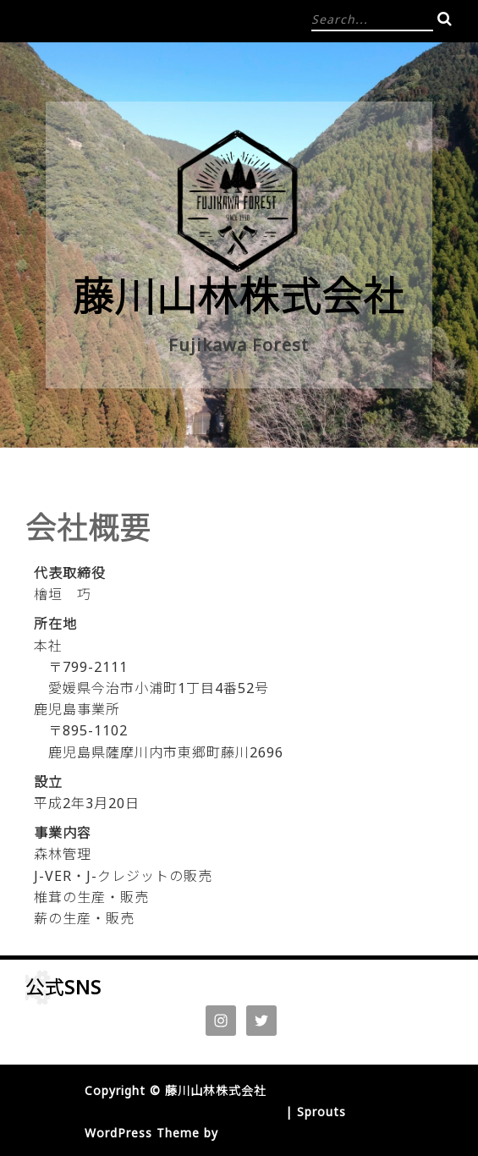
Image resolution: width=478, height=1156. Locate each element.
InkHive (246, 1133)
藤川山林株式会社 (238, 295)
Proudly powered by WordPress (183, 1112)
